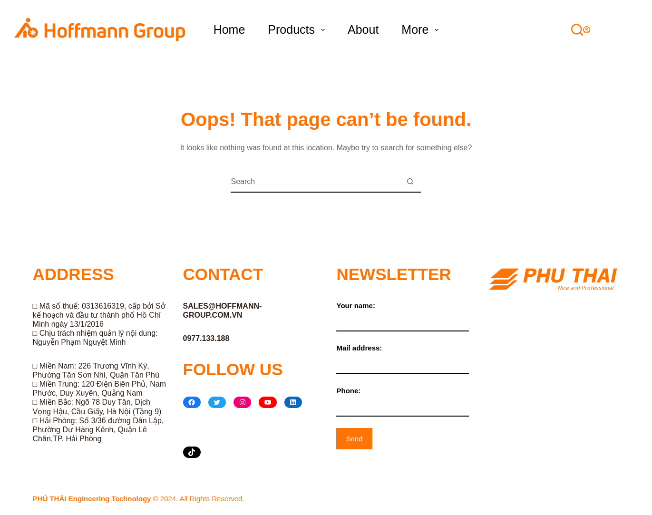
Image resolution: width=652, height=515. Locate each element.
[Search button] (410, 182)
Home (229, 29)
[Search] (577, 30)
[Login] (586, 29)
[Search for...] (315, 182)
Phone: (402, 398)
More (421, 29)
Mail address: (402, 355)
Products (298, 29)
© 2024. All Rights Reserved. (138, 499)
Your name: (402, 312)
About (363, 29)
